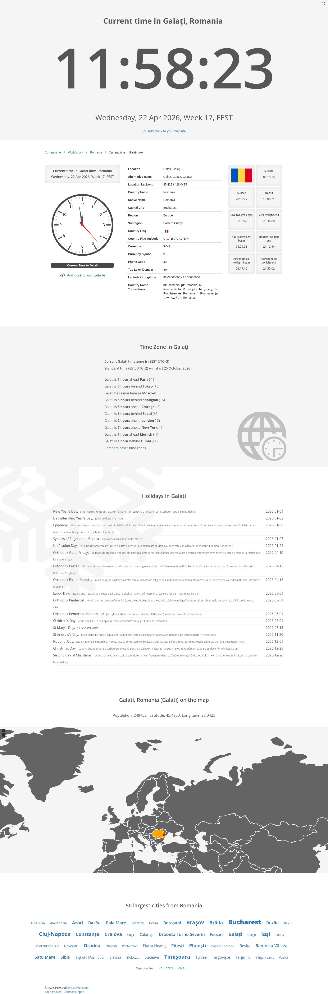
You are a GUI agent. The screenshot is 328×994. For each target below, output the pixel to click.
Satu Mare (45, 957)
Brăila (216, 922)
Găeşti (251, 935)
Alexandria (58, 923)
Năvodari (71, 946)
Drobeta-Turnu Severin (182, 934)
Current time (53, 152)
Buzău (272, 923)
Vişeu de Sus (144, 968)
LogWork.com (80, 987)
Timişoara (177, 956)
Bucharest (244, 922)
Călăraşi (146, 934)
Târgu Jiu (243, 957)
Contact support (74, 992)
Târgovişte (221, 957)
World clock (75, 152)
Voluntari (166, 968)
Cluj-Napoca (54, 933)
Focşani (216, 934)
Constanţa (87, 934)
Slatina (115, 957)
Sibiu (65, 957)
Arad (77, 922)
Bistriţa (137, 922)
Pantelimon (130, 946)
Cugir (130, 935)
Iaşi (265, 933)
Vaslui (283, 957)
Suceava (152, 957)
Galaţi (235, 934)
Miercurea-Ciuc (47, 946)
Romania (96, 152)
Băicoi (288, 923)
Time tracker (53, 992)
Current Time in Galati (82, 265)
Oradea (91, 945)
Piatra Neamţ (154, 945)
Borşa (153, 923)
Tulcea (201, 957)
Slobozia (132, 957)
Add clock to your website (167, 131)
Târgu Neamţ (265, 957)
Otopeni (111, 946)
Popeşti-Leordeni (222, 946)
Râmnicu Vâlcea (271, 945)
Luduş (279, 935)
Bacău (94, 923)
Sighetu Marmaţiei (90, 957)
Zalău (182, 968)
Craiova (113, 934)
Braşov (195, 922)
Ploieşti (197, 945)
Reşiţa (245, 945)
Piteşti (177, 945)
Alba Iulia (38, 923)
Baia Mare (116, 923)
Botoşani (172, 923)
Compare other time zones (125, 448)
